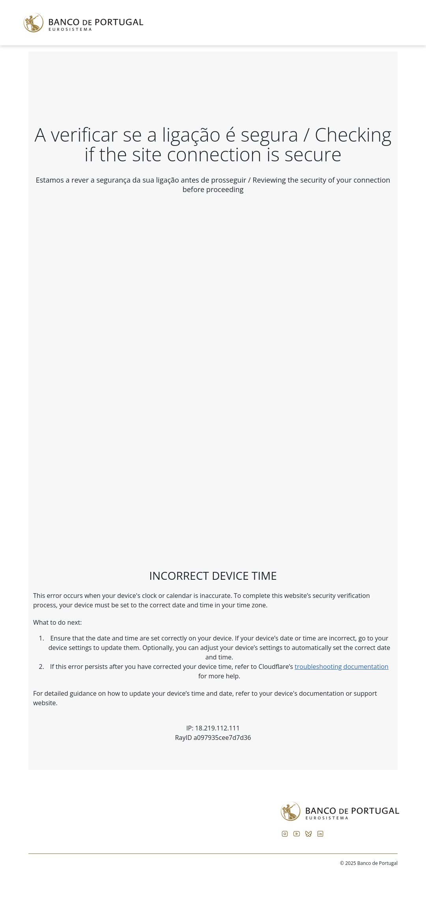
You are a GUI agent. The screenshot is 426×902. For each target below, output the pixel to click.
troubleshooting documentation (342, 666)
